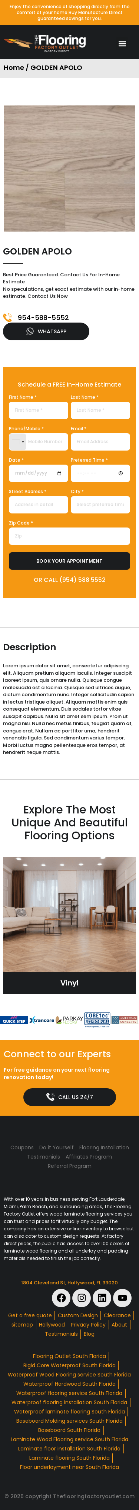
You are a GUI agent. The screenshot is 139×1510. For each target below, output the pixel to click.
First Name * (23, 397)
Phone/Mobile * (26, 429)
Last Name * (85, 397)
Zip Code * (21, 523)
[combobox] (17, 442)
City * (77, 492)
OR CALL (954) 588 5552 (70, 580)
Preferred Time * (89, 460)
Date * (16, 460)
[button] (122, 43)
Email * (78, 429)
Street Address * (27, 492)
